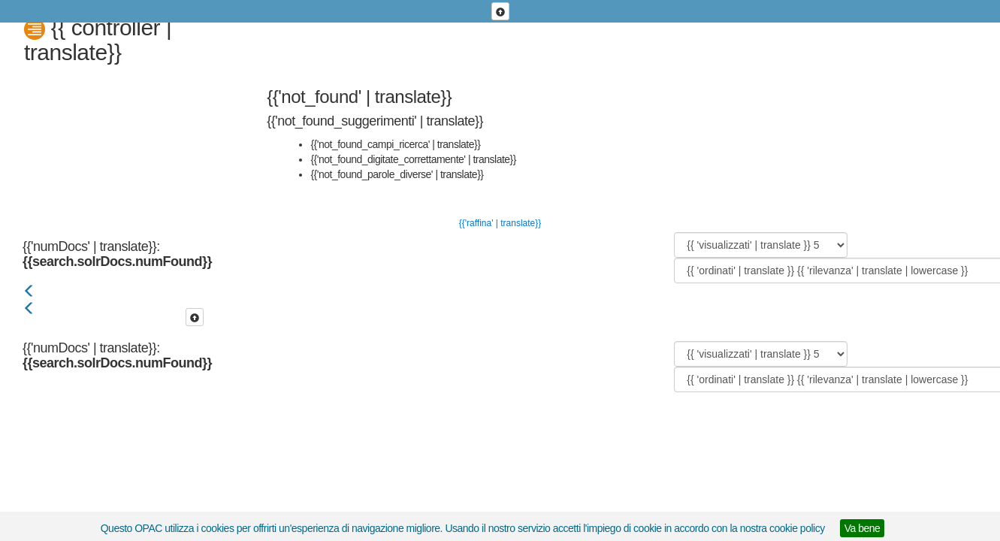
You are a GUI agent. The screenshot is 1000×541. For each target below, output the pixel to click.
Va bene (862, 528)
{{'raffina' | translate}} (500, 223)
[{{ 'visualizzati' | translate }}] (760, 245)
